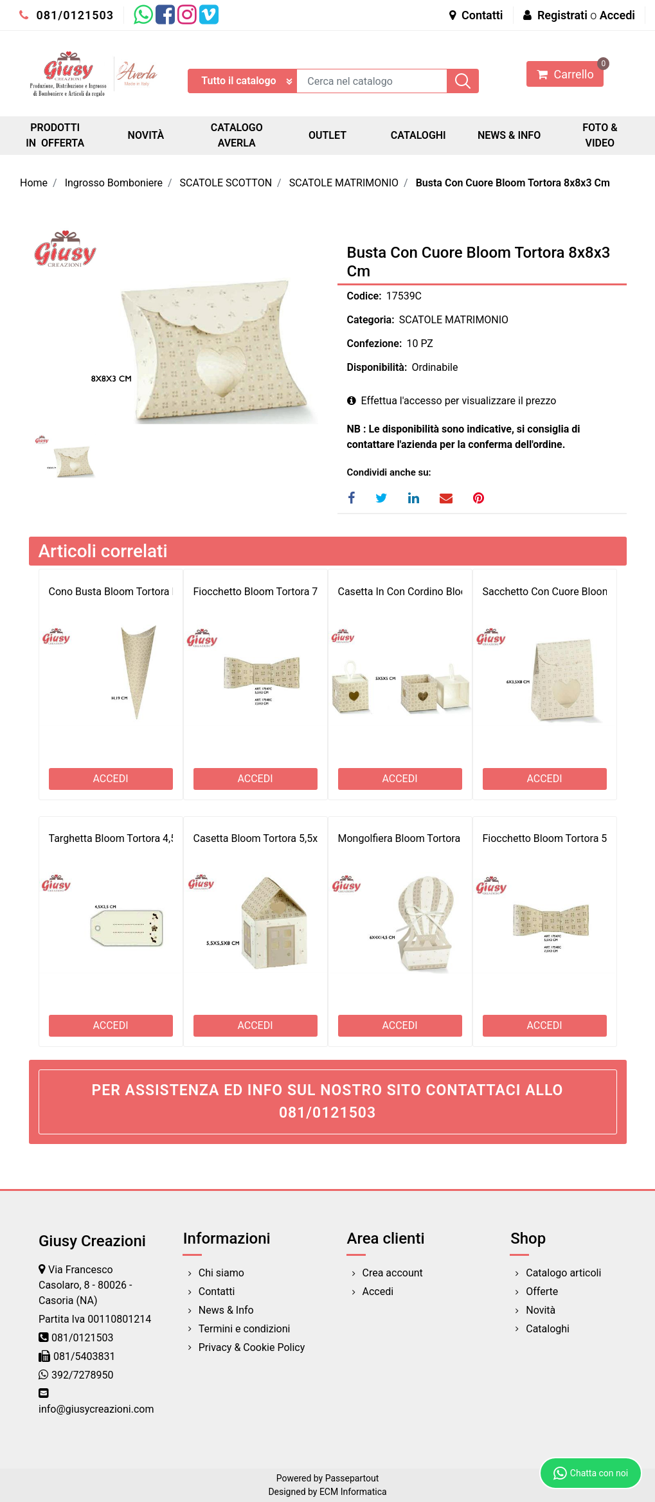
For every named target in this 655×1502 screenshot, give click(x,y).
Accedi (617, 15)
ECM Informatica (353, 1492)
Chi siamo (221, 1273)
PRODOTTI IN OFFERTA (55, 135)
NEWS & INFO (509, 135)
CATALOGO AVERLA (237, 135)
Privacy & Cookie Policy (252, 1347)
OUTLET (327, 135)
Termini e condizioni (245, 1329)
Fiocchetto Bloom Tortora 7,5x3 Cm (274, 592)
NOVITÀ (146, 135)
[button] (463, 81)
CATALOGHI (418, 135)
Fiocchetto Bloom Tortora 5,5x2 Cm (563, 838)
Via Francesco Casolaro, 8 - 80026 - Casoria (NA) (85, 1285)
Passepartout (352, 1478)
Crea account (393, 1273)
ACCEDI (110, 779)
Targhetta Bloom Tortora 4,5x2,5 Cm (131, 838)
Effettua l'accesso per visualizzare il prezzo (452, 401)
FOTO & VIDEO (599, 135)
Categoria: (371, 320)
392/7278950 (82, 1375)
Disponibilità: (377, 367)
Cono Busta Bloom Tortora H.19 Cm (130, 592)
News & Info (226, 1310)
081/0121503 (66, 15)
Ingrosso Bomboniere (114, 183)
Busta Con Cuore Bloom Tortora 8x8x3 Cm (513, 183)
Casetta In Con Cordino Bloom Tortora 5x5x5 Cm (449, 592)
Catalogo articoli (563, 1273)
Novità (540, 1310)
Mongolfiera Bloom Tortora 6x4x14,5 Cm (430, 838)
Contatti (476, 15)
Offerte (542, 1291)
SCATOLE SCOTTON (226, 183)
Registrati (562, 15)
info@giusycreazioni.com (96, 1409)
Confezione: (374, 343)
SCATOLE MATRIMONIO (344, 183)
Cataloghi (548, 1329)
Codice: (364, 296)
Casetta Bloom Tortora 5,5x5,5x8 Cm (277, 838)
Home (34, 183)
